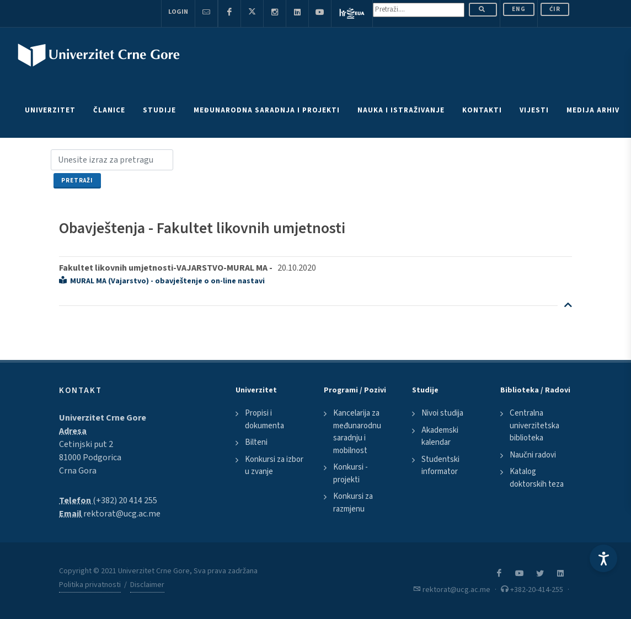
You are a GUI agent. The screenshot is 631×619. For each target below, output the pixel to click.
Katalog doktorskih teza (537, 478)
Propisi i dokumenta (264, 419)
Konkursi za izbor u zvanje (274, 466)
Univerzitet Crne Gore (102, 418)
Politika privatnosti (90, 584)
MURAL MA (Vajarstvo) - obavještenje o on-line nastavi (162, 281)
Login (178, 12)
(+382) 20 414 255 (125, 500)
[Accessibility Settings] (603, 558)
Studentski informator (440, 466)
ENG (519, 9)
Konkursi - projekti (350, 473)
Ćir (554, 9)
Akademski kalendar (439, 436)
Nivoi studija (442, 413)
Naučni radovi (533, 455)
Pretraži (77, 180)
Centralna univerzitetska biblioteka (534, 425)
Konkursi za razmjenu (353, 503)
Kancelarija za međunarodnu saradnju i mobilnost (357, 431)
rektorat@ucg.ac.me (122, 514)
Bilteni (256, 442)
